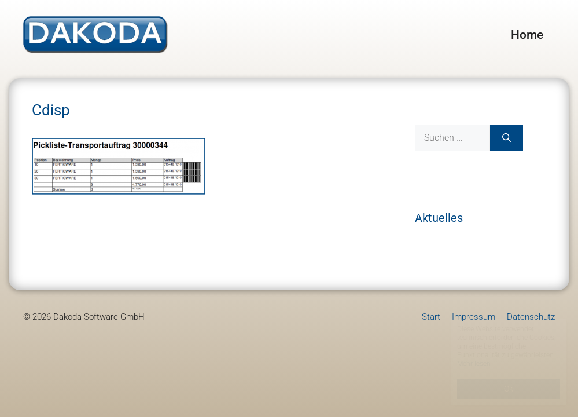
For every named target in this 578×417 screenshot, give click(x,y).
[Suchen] (506, 138)
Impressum (473, 317)
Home (527, 35)
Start (431, 317)
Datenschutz (531, 317)
